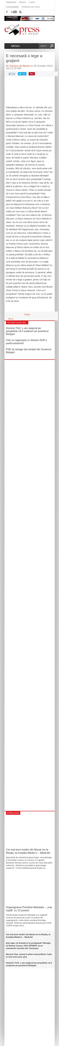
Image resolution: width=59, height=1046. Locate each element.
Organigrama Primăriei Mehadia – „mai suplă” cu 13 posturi (29, 909)
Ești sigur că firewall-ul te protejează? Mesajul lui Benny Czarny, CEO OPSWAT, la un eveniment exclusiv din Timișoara (28, 945)
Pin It (10, 319)
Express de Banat (19, 66)
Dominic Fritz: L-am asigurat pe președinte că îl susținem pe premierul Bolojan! (27, 331)
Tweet (27, 314)
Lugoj (32, 2)
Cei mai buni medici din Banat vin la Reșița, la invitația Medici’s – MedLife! (29, 851)
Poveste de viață (31, 7)
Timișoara (11, 2)
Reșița (22, 2)
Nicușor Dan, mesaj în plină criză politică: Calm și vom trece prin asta (29, 955)
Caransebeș (12, 7)
